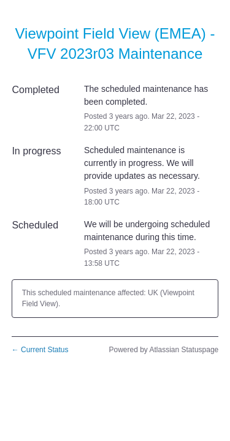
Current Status (40, 349)
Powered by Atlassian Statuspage (163, 349)
